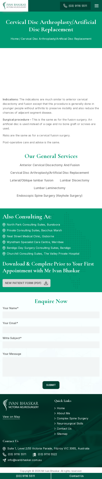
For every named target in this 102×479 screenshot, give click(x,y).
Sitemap (62, 434)
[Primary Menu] (96, 5)
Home (61, 408)
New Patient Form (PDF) (23, 283)
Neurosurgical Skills (70, 423)
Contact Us (64, 429)
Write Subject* (12, 338)
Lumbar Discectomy (74, 180)
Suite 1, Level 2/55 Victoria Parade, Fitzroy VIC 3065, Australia (46, 449)
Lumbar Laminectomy (49, 188)
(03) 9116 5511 (77, 5)
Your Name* (11, 308)
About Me (63, 413)
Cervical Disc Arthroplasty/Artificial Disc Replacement (49, 172)
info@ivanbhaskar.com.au (22, 460)
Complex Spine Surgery (72, 418)
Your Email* (10, 323)
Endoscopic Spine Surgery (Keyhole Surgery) (49, 195)
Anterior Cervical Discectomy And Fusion (49, 165)
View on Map (11, 417)
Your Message (12, 354)
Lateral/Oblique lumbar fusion (31, 180)
